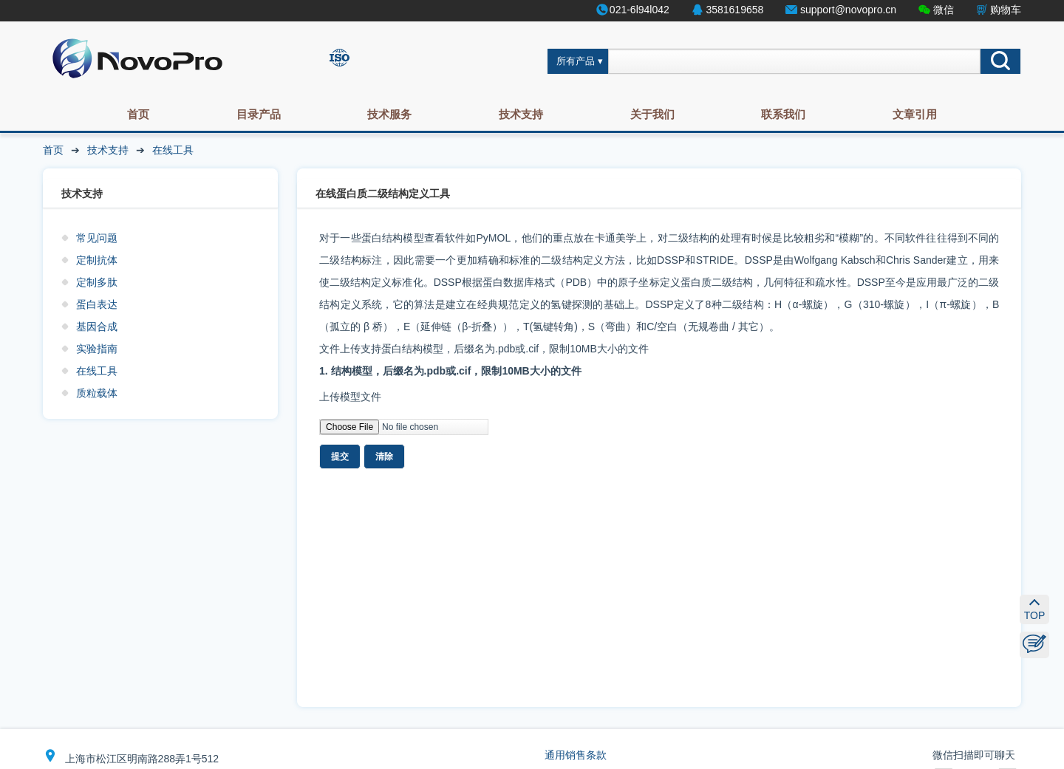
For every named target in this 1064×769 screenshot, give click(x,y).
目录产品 (258, 114)
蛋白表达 (96, 304)
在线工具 (173, 150)
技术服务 (389, 114)
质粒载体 (96, 393)
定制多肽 (96, 282)
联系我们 (783, 114)
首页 (138, 114)
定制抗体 (96, 260)
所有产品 (575, 61)
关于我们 (652, 114)
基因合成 (96, 326)
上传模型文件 (350, 397)
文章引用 (915, 114)
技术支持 (521, 114)
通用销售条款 (576, 755)
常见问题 (96, 238)
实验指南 (96, 349)
